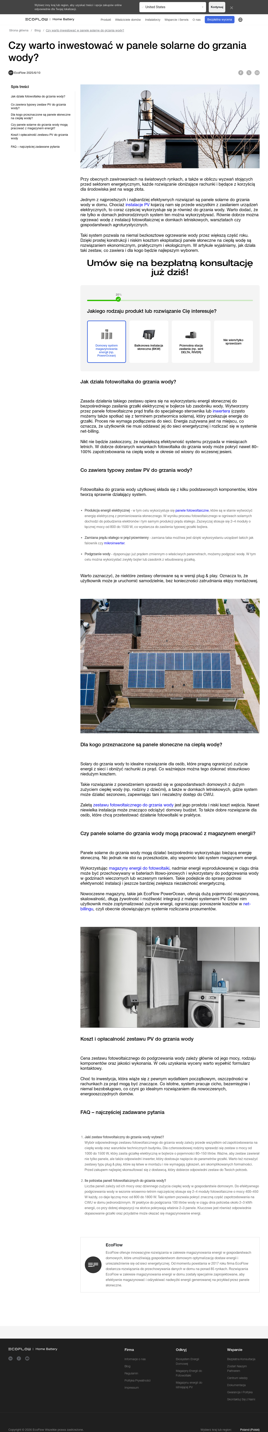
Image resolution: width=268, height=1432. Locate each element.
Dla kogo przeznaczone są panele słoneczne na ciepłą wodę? (41, 116)
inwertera (221, 411)
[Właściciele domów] (128, 19)
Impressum (132, 1387)
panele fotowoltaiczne (192, 510)
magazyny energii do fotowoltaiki (139, 868)
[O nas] (197, 19)
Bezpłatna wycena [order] (219, 19)
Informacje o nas (135, 1359)
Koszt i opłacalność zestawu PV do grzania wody (39, 136)
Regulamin (131, 1373)
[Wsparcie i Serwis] (176, 19)
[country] (240, 19)
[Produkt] (106, 19)
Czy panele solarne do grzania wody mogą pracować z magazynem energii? (39, 126)
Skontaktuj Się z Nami (241, 1399)
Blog (38, 30)
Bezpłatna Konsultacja (241, 1359)
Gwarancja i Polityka (240, 1392)
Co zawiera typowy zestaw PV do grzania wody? (38, 106)
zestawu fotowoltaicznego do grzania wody (133, 804)
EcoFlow (38, 1429)
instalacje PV (137, 204)
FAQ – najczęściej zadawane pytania (35, 146)
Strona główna (18, 30)
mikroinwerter (114, 543)
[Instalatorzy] (152, 19)
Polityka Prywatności (138, 1380)
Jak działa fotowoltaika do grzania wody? (38, 96)
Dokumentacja (236, 1385)
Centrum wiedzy (237, 1378)
